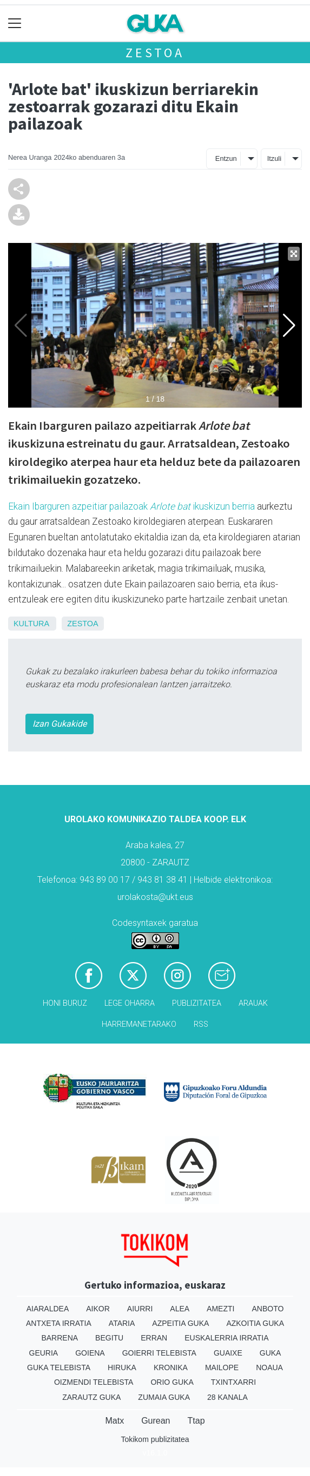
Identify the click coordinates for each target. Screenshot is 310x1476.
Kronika (171, 1367)
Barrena (59, 1337)
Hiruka (122, 1367)
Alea (179, 1308)
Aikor (98, 1308)
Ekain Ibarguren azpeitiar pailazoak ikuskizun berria (131, 506)
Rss (201, 1024)
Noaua (269, 1367)
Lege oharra (129, 1003)
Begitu (109, 1337)
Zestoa (155, 52)
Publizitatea (196, 1003)
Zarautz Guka (91, 1397)
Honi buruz (65, 1003)
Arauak (253, 1003)
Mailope (222, 1367)
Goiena (89, 1353)
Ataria (122, 1323)
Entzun (226, 158)
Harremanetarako (139, 1024)
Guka (270, 1353)
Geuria (43, 1353)
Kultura (31, 623)
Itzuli (274, 158)
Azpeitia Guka (180, 1323)
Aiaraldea (48, 1308)
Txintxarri (233, 1382)
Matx (114, 1420)
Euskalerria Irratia (226, 1337)
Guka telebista (58, 1367)
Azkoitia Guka (255, 1323)
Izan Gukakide (59, 724)
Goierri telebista (159, 1353)
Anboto (267, 1308)
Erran (154, 1337)
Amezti (220, 1308)
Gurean (155, 1420)
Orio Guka (171, 1382)
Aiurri (140, 1308)
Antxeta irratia (58, 1323)
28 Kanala (227, 1397)
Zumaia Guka (164, 1397)
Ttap (196, 1420)
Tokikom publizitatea (155, 1439)
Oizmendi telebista (94, 1382)
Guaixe (228, 1353)
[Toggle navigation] (15, 23)
